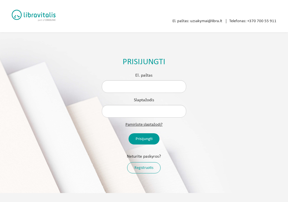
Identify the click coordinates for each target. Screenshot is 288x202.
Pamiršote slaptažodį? (144, 125)
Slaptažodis (144, 100)
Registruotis (143, 168)
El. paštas (143, 75)
